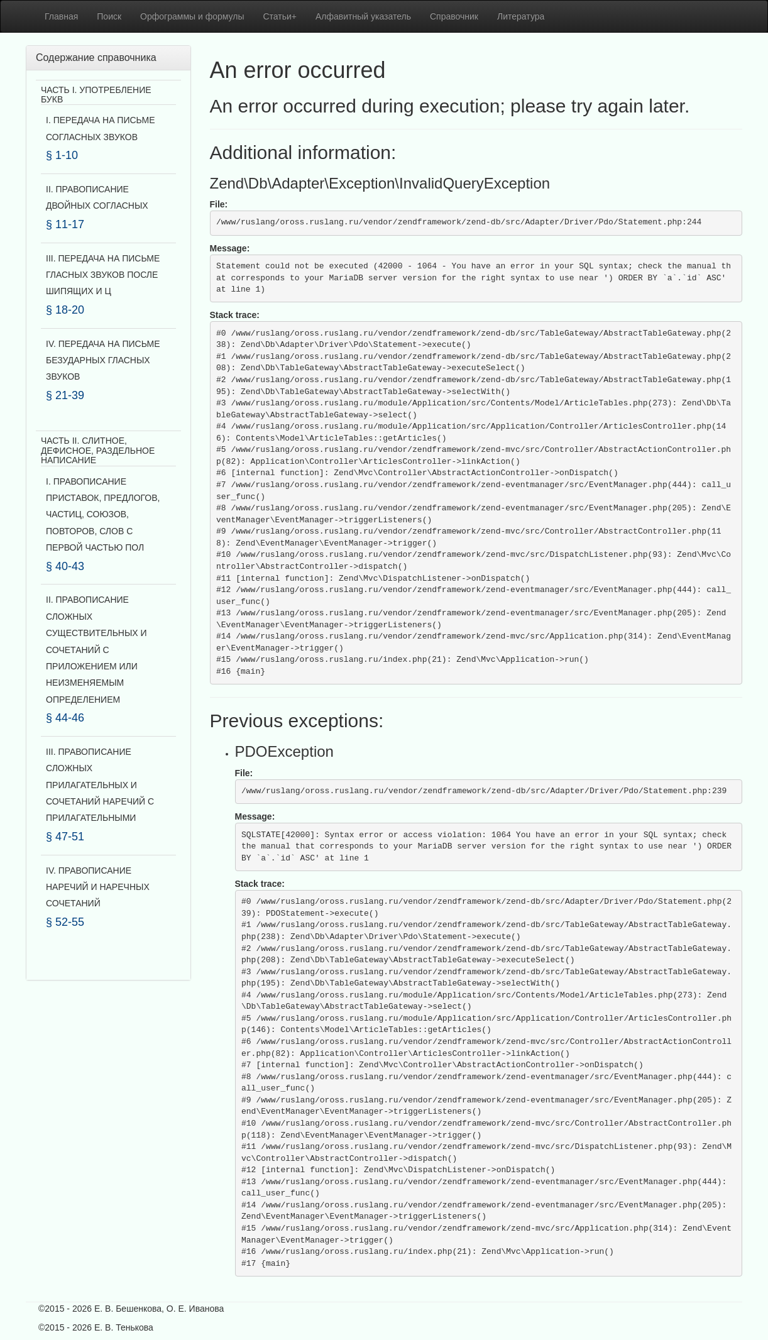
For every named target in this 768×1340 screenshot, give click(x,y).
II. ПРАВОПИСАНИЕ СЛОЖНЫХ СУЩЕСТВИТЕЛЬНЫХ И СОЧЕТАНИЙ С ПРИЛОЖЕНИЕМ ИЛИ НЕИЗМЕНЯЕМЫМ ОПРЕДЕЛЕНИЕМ (96, 649)
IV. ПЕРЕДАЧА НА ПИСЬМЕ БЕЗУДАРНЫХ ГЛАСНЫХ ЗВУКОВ (103, 360)
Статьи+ (280, 16)
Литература (520, 16)
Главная (61, 16)
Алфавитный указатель (363, 16)
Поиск (109, 16)
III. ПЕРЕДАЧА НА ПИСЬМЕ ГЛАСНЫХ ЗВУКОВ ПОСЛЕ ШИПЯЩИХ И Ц (103, 275)
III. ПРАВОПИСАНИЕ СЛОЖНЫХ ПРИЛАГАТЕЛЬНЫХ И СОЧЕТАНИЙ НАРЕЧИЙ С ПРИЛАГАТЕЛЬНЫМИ (100, 785)
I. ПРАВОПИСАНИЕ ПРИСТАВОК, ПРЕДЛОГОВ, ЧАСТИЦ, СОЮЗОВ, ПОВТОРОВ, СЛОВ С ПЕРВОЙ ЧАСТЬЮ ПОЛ (103, 514)
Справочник (454, 16)
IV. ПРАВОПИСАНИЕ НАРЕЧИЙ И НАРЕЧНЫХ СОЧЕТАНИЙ (98, 887)
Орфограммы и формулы (192, 16)
